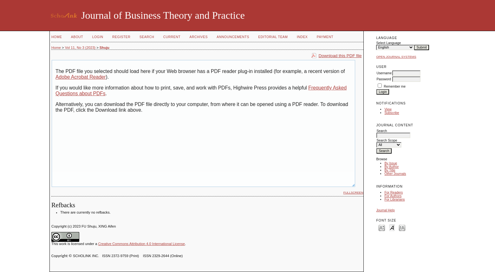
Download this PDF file (340, 55)
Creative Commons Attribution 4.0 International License (141, 244)
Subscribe (391, 113)
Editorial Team (273, 37)
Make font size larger (402, 227)
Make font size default (392, 227)
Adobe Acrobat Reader (80, 77)
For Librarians (394, 199)
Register (121, 37)
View (387, 109)
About (77, 37)
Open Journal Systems (396, 56)
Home (56, 37)
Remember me (395, 86)
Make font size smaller (382, 227)
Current (171, 37)
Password (383, 79)
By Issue (390, 163)
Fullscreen (353, 192)
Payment (325, 37)
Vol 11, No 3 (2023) (80, 48)
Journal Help (385, 210)
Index (302, 37)
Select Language (388, 43)
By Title (389, 170)
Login (97, 37)
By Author (391, 167)
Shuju (104, 48)
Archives (199, 37)
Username (384, 73)
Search (147, 37)
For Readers (393, 192)
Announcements (233, 37)
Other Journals (395, 174)
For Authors (392, 196)
